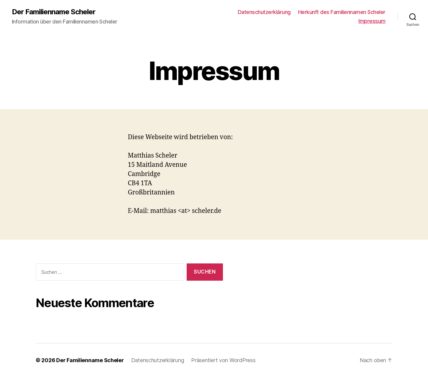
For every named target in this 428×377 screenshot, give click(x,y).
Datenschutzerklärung (264, 12)
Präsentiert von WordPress (223, 360)
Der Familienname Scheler (53, 11)
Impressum (371, 21)
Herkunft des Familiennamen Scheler (341, 12)
